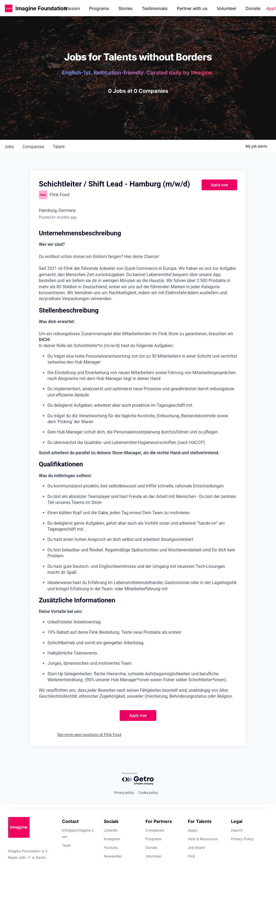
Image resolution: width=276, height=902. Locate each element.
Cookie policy (148, 793)
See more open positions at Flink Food (89, 735)
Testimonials (155, 8)
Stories (125, 8)
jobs (9, 146)
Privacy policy (124, 793)
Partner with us (192, 8)
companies (33, 146)
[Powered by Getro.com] (138, 778)
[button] (8, 8)
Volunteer (226, 8)
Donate (253, 8)
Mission (72, 8)
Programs (99, 8)
